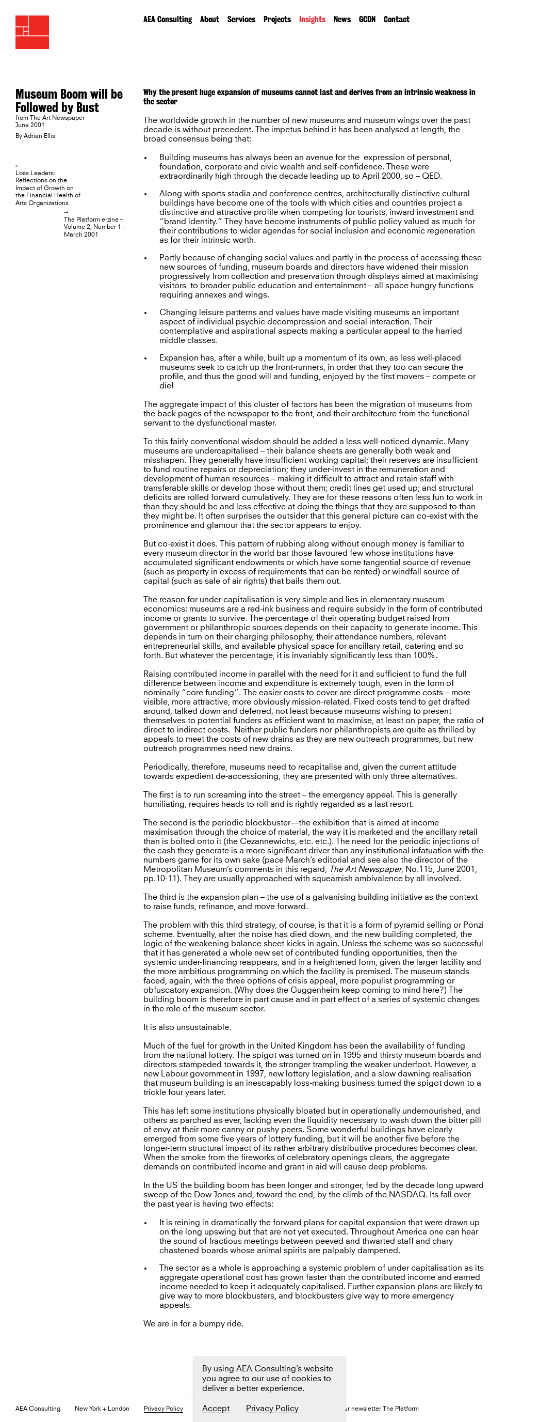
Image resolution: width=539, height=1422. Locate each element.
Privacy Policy (163, 1409)
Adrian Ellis (39, 136)
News (342, 19)
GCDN (367, 19)
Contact (397, 19)
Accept (216, 1408)
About (209, 19)
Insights (312, 19)
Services (241, 19)
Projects (277, 19)
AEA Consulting (167, 19)
